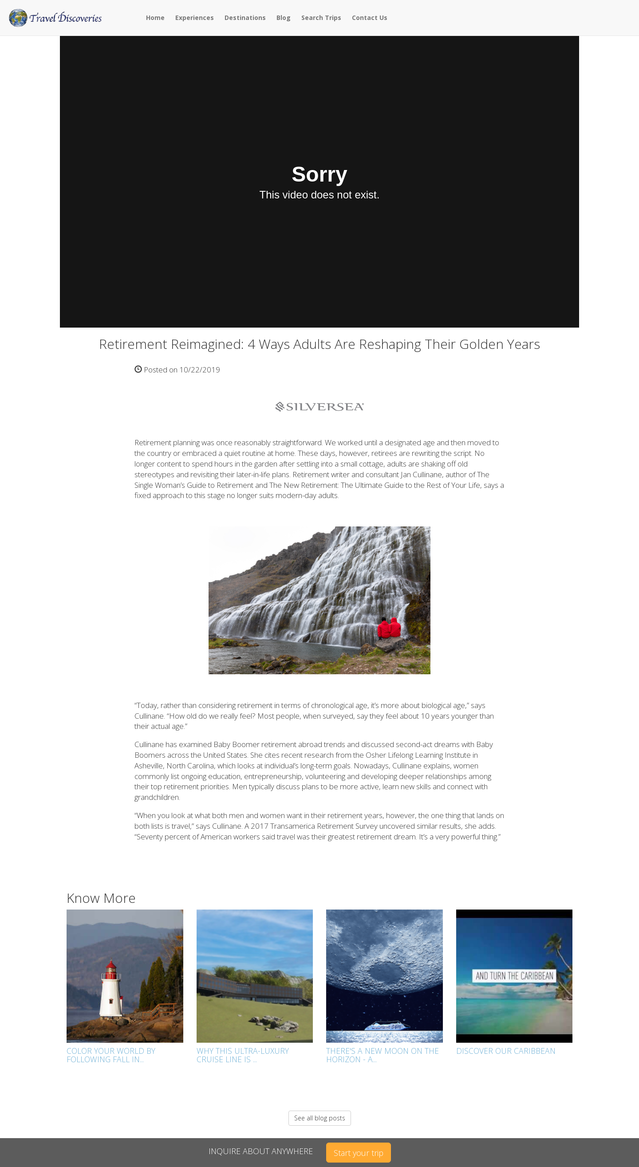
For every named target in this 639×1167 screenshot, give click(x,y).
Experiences (194, 17)
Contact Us (369, 17)
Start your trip (358, 1152)
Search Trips (321, 17)
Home (155, 17)
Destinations (245, 17)
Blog (283, 17)
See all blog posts (319, 1118)
